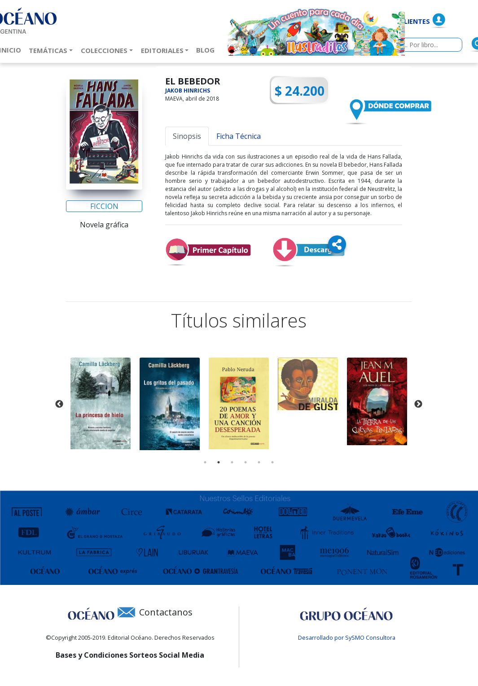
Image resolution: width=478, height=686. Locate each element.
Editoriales (162, 50)
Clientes (415, 21)
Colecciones (104, 50)
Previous (59, 404)
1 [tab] (205, 462)
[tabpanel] (100, 403)
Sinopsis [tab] (187, 136)
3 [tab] (232, 462)
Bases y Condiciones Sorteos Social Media (130, 655)
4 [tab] (245, 462)
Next (418, 404)
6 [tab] (272, 462)
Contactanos (166, 612)
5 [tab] (258, 462)
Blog (207, 49)
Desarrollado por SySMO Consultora (346, 637)
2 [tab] (218, 462)
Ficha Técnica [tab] (238, 136)
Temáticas (48, 50)
